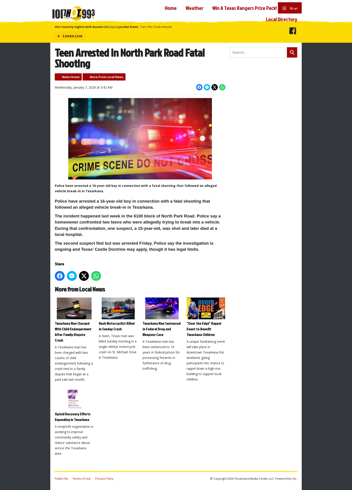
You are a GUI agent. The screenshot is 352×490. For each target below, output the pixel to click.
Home (171, 8)
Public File (61, 479)
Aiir (294, 479)
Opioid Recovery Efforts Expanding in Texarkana (74, 405)
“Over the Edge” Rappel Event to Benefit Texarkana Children (206, 317)
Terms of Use (82, 479)
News (291, 8)
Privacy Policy (104, 479)
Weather (194, 8)
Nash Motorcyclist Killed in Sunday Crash (118, 314)
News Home (70, 77)
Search (292, 52)
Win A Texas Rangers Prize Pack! (244, 8)
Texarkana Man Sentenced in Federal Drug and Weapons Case (162, 317)
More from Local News (106, 77)
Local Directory (281, 19)
